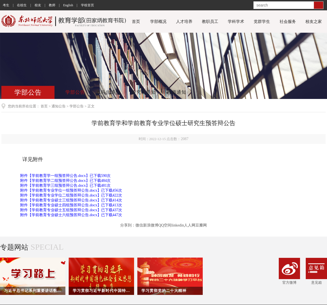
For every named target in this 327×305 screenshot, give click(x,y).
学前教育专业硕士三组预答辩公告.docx (64, 200)
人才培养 (184, 21)
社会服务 (288, 21)
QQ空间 (164, 225)
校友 (38, 5)
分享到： (127, 225)
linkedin (177, 225)
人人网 (189, 225)
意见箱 (316, 271)
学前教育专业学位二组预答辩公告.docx (64, 195)
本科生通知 (108, 92)
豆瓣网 (201, 225)
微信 (139, 225)
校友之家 (313, 21)
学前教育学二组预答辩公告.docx (59, 181)
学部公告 (75, 92)
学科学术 (236, 21)
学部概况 (158, 21)
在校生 (22, 5)
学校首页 (87, 5)
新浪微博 (150, 225)
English (68, 5)
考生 (6, 5)
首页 (136, 21)
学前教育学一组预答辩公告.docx (59, 176)
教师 (52, 5)
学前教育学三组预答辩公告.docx (59, 185)
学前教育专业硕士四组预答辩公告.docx (64, 205)
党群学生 (262, 21)
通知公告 (59, 106)
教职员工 (210, 21)
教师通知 (176, 92)
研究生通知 (143, 92)
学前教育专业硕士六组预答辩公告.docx (64, 215)
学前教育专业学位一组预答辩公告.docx (64, 190)
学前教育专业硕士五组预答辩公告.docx (64, 210)
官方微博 (289, 271)
